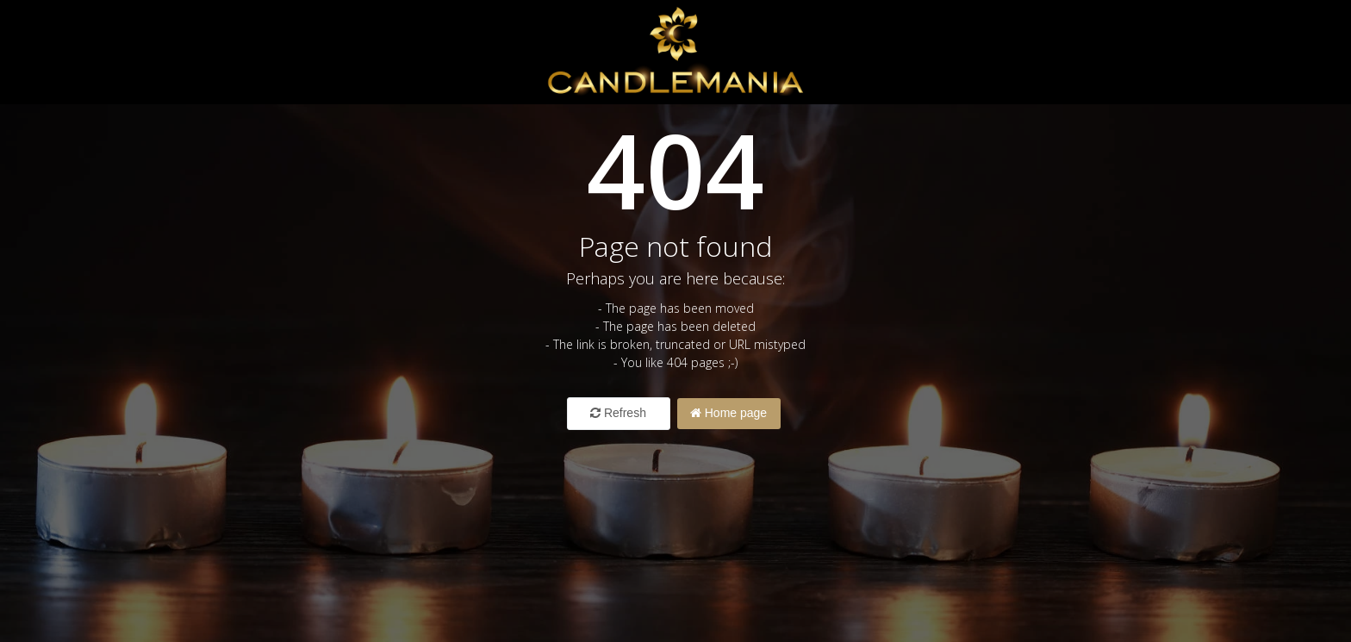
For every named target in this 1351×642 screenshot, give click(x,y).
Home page (728, 413)
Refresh (618, 413)
